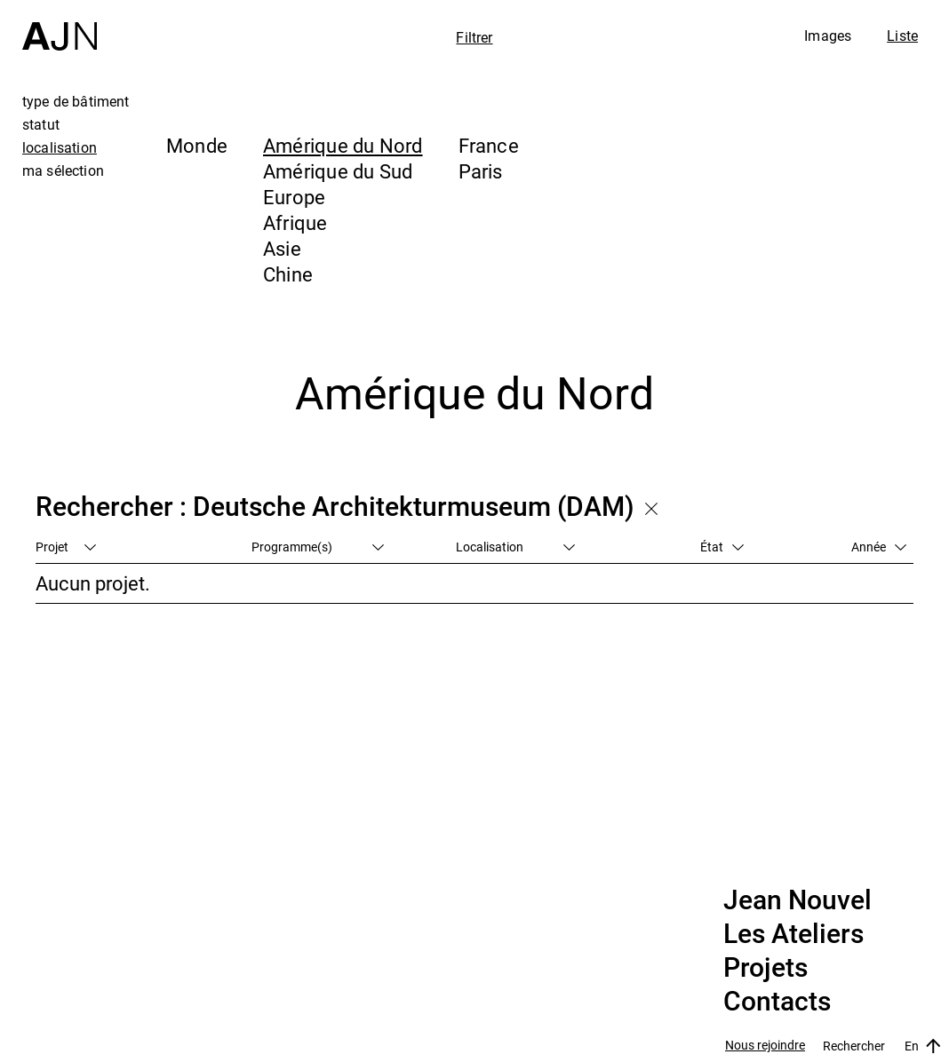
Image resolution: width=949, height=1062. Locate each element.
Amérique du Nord (343, 145)
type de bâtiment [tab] (76, 101)
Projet (66, 546)
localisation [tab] (59, 147)
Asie (282, 248)
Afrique (295, 222)
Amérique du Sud (337, 171)
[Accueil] (59, 25)
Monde (196, 145)
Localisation (515, 546)
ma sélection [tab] (63, 170)
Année (878, 546)
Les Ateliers (793, 934)
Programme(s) (317, 546)
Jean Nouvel (797, 900)
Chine (288, 274)
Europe (294, 197)
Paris (481, 171)
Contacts (777, 1001)
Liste (902, 35)
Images (827, 35)
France (489, 145)
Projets (765, 968)
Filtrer (474, 37)
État (722, 546)
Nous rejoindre (765, 1045)
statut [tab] (41, 124)
